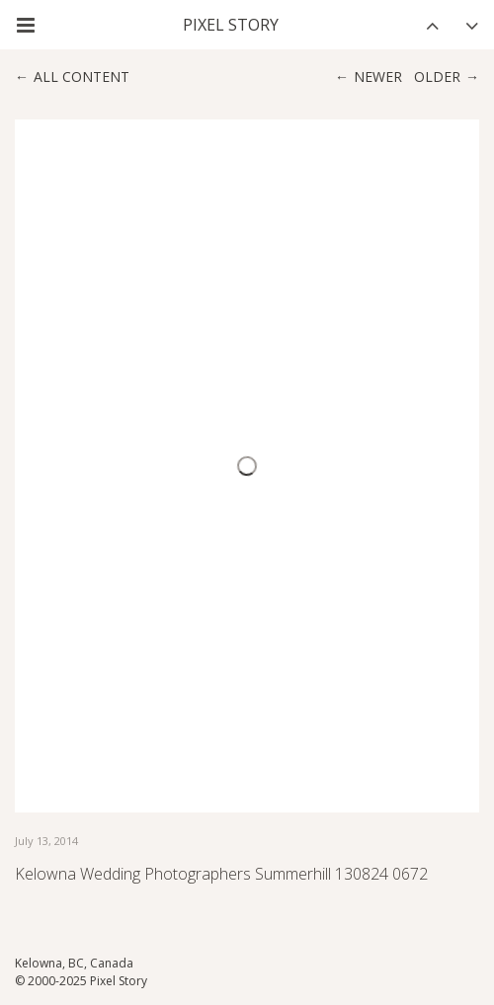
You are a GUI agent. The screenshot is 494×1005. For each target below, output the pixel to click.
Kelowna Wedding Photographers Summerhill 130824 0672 (221, 874)
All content (81, 76)
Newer (378, 76)
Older (437, 76)
